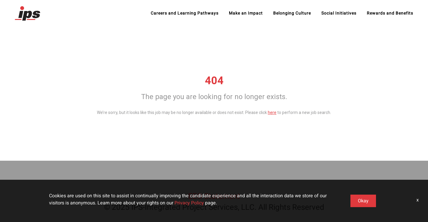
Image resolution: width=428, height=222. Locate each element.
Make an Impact (246, 13)
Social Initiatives (338, 13)
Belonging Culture (292, 13)
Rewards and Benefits (390, 13)
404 (214, 80)
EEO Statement (214, 196)
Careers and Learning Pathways (184, 13)
